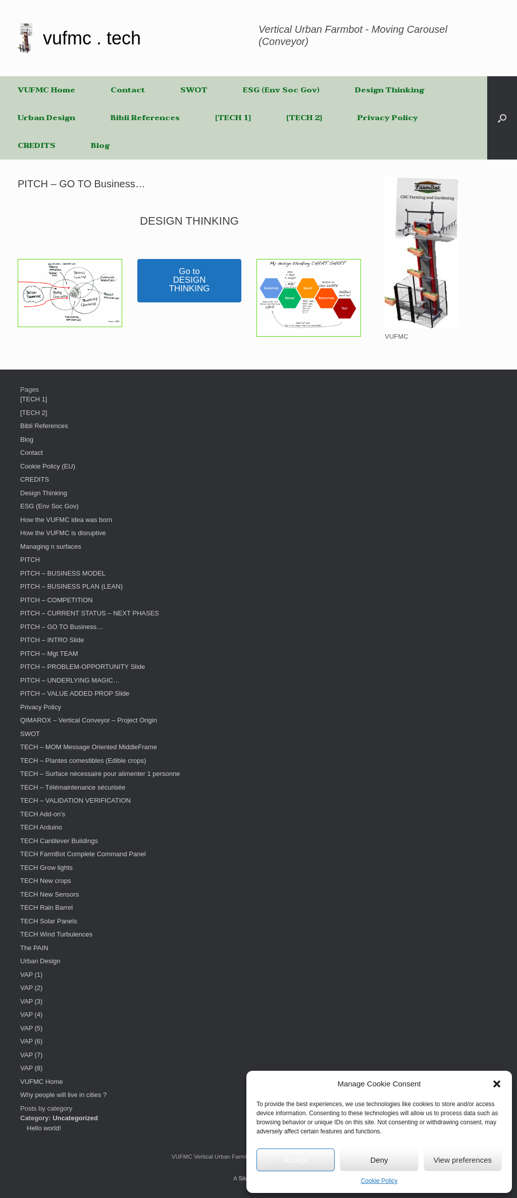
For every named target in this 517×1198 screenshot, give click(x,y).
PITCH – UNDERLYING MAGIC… (70, 680)
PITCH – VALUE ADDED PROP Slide (74, 693)
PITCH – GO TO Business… (61, 627)
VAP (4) (31, 1014)
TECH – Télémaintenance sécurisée (73, 787)
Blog (100, 145)
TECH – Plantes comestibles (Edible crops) (83, 760)
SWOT (194, 89)
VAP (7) (31, 1055)
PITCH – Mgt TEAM (49, 653)
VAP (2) (31, 988)
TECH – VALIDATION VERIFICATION (75, 800)
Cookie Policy (379, 1180)
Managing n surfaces (50, 546)
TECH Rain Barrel (46, 907)
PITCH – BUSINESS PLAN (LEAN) (71, 586)
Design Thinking (389, 89)
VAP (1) (31, 974)
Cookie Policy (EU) (47, 466)
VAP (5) (31, 1028)
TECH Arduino (41, 827)
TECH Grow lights (46, 867)
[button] (497, 1084)
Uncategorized (75, 1118)
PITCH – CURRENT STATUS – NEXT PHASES (89, 613)
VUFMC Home (46, 89)
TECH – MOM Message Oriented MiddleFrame (88, 747)
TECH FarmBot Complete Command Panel (83, 854)
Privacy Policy (387, 117)
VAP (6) (31, 1041)
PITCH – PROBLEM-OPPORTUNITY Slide (82, 666)
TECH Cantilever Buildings (59, 841)
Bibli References (145, 117)
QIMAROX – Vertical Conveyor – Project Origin (88, 720)
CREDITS (37, 145)
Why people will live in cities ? (63, 1095)
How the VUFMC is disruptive (63, 533)
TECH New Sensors (49, 894)
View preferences (463, 1160)
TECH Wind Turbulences (56, 934)
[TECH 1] (233, 117)
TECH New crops (45, 880)
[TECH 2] (304, 117)
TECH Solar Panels (48, 921)
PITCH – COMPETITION (56, 600)
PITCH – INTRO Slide (52, 640)
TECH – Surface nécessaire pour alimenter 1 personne (100, 773)
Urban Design (46, 117)
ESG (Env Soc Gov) (281, 89)
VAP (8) (31, 1068)
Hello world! (44, 1128)
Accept (295, 1160)
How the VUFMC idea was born (66, 520)
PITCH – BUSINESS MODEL (63, 573)
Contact (128, 89)
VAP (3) (31, 1001)
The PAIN (34, 948)
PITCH (30, 559)
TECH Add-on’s (42, 814)
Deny (379, 1160)
